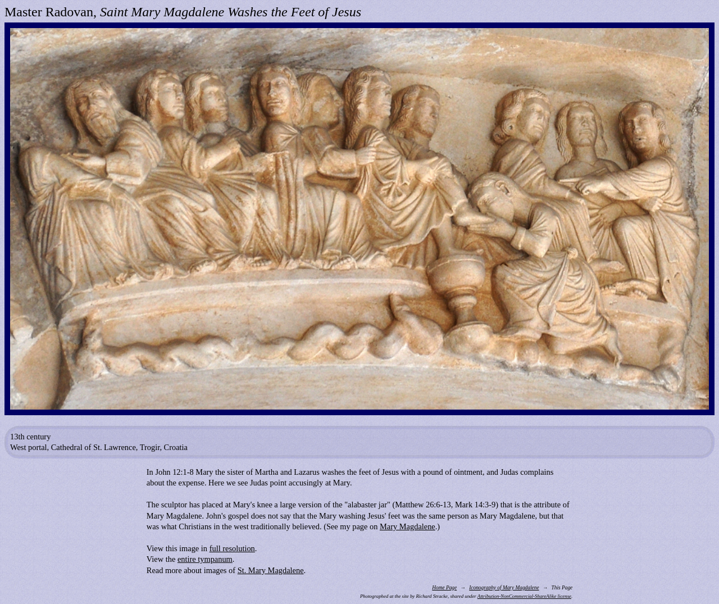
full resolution (232, 548)
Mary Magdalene (407, 526)
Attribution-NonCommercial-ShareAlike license (524, 596)
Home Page (444, 588)
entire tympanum (205, 559)
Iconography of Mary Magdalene (504, 588)
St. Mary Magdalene (271, 570)
